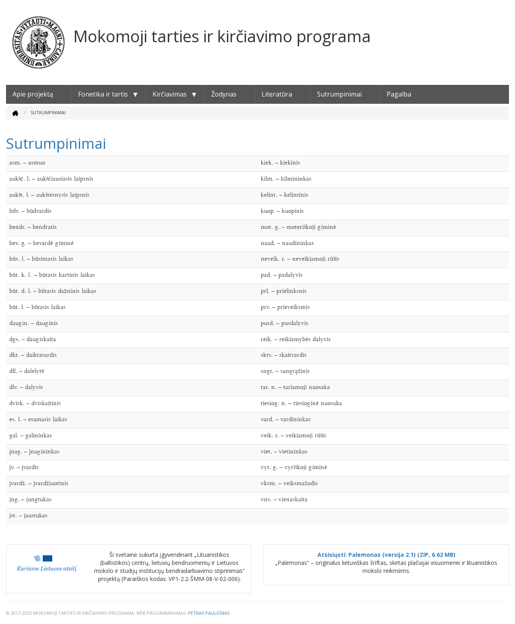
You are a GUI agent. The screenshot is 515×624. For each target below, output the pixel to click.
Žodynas (224, 94)
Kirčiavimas (169, 94)
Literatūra (277, 94)
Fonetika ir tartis (103, 94)
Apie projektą (32, 94)
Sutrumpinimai (339, 94)
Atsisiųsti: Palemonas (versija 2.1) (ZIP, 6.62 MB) (386, 554)
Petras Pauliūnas (208, 613)
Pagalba (399, 94)
